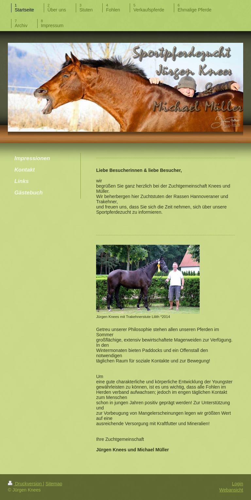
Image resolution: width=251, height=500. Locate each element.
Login (237, 483)
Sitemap (53, 483)
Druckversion (25, 483)
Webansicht (231, 489)
